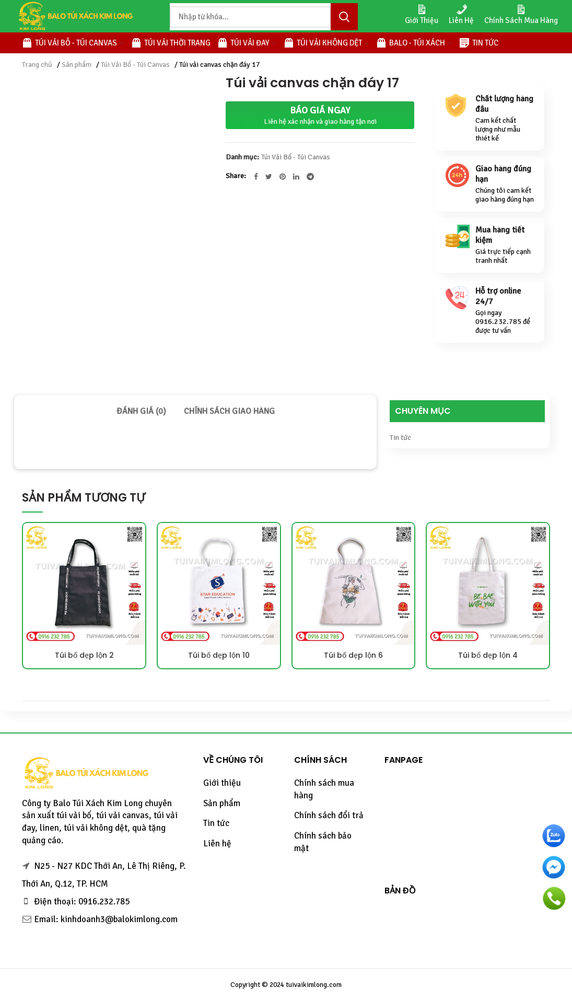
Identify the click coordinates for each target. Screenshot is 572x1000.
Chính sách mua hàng (324, 789)
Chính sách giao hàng (229, 411)
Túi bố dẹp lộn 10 (219, 655)
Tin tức (400, 437)
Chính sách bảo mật (323, 842)
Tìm (344, 16)
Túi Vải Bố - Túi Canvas (135, 64)
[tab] (141, 411)
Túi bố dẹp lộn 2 (84, 655)
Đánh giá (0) (141, 411)
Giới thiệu (222, 782)
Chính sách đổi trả (329, 815)
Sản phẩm (76, 64)
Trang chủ (37, 64)
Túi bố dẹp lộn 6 (353, 655)
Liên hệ (217, 843)
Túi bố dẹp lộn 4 (488, 655)
